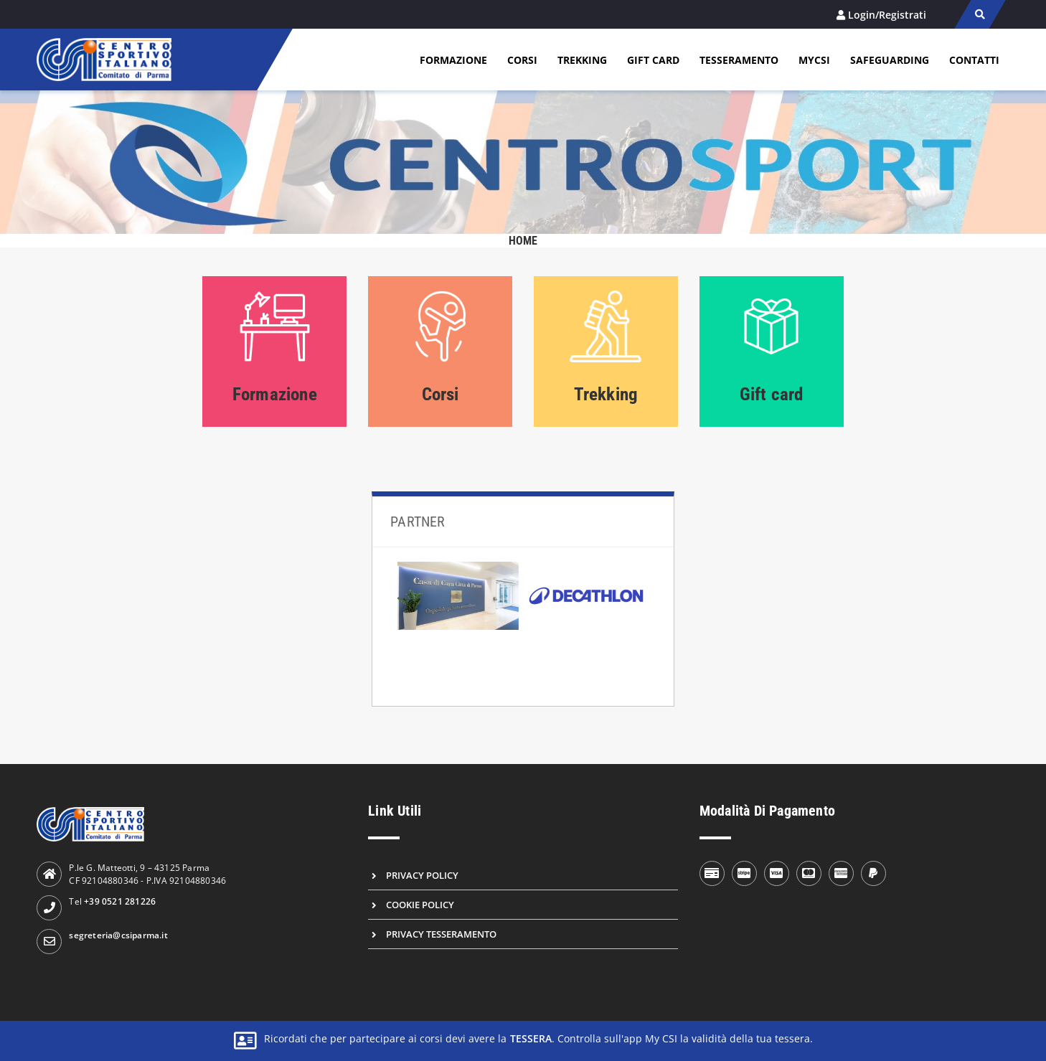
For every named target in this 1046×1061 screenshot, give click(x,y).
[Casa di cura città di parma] (458, 596)
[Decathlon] (586, 596)
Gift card (653, 60)
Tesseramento (738, 60)
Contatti (974, 60)
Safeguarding (889, 60)
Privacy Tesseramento (441, 934)
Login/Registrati (887, 15)
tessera (531, 1038)
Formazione (453, 60)
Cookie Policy (420, 904)
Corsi (522, 60)
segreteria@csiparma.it (118, 935)
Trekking (582, 60)
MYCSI (814, 60)
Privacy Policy (422, 875)
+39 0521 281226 (120, 901)
